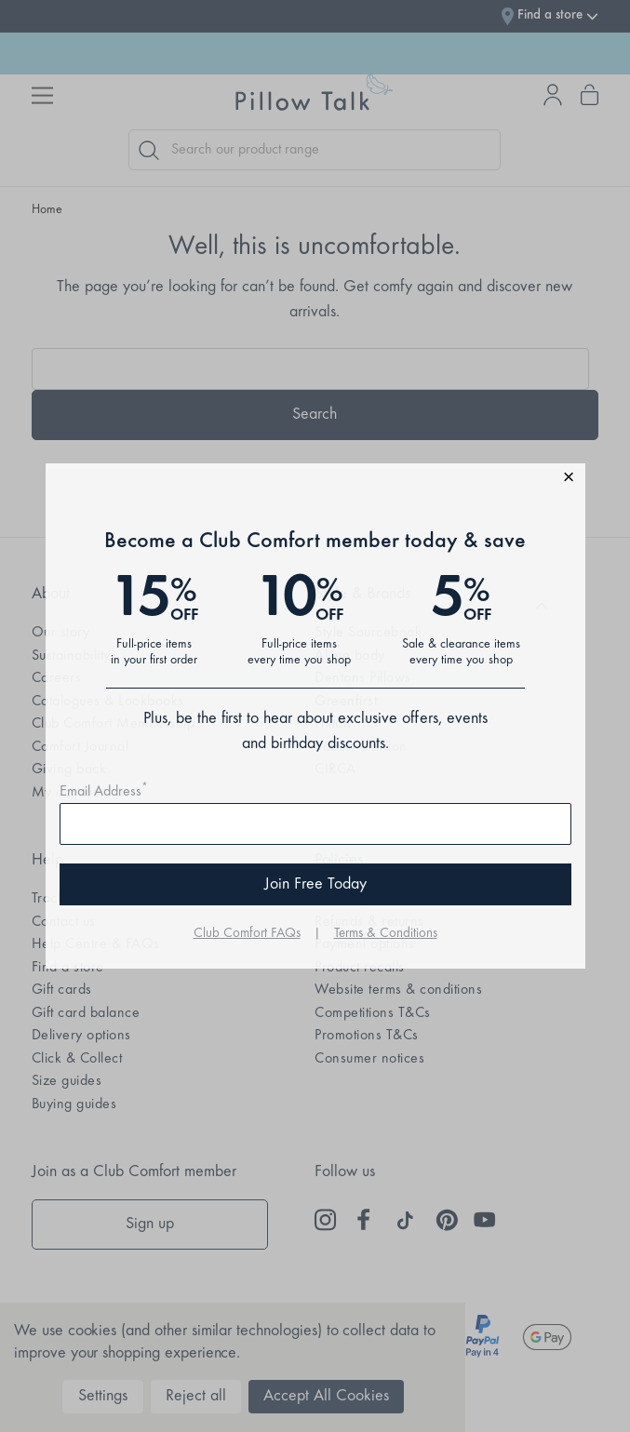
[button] (315, 479)
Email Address (104, 791)
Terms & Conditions (385, 934)
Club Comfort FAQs (247, 934)
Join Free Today (315, 885)
